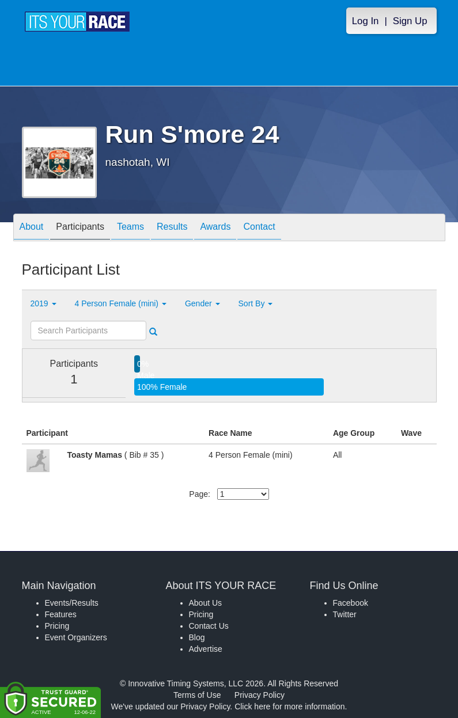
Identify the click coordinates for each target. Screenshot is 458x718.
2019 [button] (43, 303)
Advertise (205, 649)
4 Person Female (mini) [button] (120, 303)
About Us (205, 602)
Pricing (57, 625)
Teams (130, 228)
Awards (215, 228)
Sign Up (410, 21)
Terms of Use (197, 695)
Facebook (350, 602)
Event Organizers (76, 637)
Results (172, 228)
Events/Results (72, 602)
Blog (197, 637)
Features (61, 614)
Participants (80, 228)
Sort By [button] (256, 303)
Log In (365, 21)
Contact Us (209, 625)
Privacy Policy (259, 695)
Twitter (345, 614)
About (32, 228)
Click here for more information (289, 706)
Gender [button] (202, 303)
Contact (259, 228)
